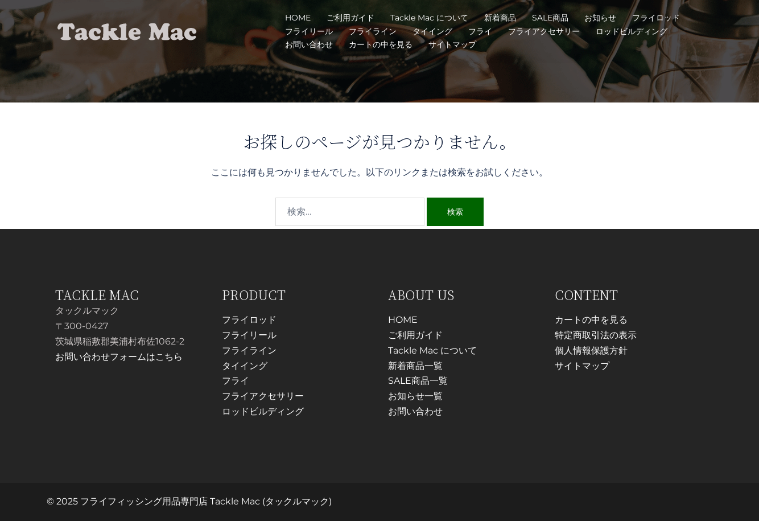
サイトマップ (452, 44)
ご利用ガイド (350, 18)
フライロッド (656, 18)
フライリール (309, 31)
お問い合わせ (309, 44)
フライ (480, 31)
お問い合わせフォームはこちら (119, 356)
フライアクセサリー (544, 31)
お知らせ (600, 18)
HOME (298, 18)
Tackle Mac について (429, 18)
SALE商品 (550, 18)
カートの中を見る (380, 44)
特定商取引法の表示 (596, 335)
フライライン (373, 31)
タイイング (432, 31)
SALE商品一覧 (418, 380)
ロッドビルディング (631, 31)
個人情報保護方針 (591, 350)
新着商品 (500, 18)
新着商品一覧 (415, 365)
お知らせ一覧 (415, 396)
